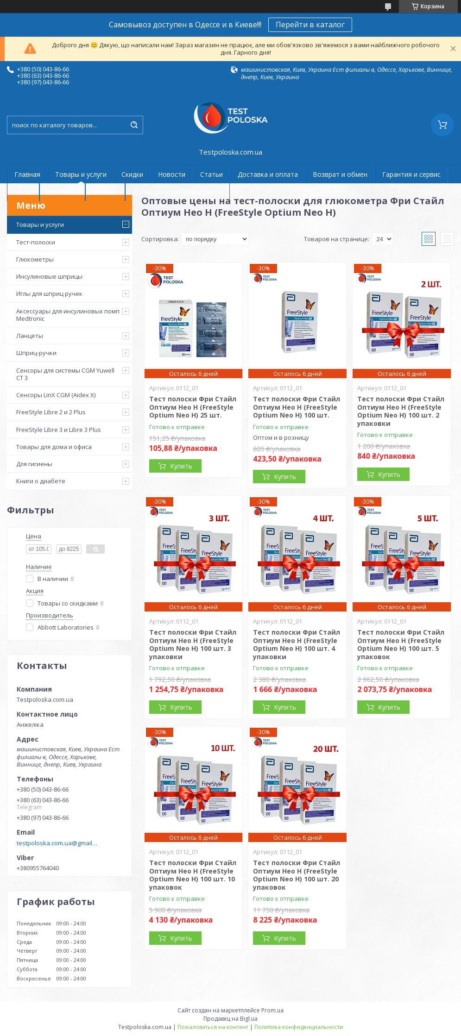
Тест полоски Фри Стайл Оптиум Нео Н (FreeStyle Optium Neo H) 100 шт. (296, 406)
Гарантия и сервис (411, 174)
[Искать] (134, 125)
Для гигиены (34, 464)
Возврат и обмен (340, 174)
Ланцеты (29, 335)
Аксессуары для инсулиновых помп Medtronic (68, 315)
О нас (23, 191)
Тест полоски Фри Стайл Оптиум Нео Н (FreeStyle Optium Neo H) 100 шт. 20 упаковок (296, 875)
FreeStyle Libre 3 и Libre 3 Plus (58, 429)
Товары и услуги (81, 174)
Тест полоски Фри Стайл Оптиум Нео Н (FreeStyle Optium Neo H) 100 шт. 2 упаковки (400, 411)
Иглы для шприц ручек (49, 293)
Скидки (132, 174)
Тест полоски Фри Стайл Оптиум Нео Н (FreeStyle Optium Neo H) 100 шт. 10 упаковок (192, 875)
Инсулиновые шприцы (49, 276)
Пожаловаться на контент (212, 1027)
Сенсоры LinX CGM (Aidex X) (55, 395)
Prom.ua (272, 1010)
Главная (27, 174)
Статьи (211, 174)
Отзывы (105, 191)
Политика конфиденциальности (298, 1027)
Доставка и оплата (268, 174)
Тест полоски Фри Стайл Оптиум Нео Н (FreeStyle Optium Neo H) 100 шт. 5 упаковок (400, 644)
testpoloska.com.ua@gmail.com (57, 843)
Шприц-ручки (36, 353)
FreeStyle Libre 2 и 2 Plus (51, 412)
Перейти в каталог (310, 24)
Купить (181, 466)
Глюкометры (35, 259)
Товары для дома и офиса (54, 447)
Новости (171, 174)
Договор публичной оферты (177, 191)
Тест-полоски (35, 242)
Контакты (62, 191)
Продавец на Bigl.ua (230, 1019)
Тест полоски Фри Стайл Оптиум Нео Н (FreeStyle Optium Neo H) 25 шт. (192, 406)
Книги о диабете (40, 481)
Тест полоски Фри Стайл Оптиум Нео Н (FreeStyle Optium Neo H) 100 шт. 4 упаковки (296, 644)
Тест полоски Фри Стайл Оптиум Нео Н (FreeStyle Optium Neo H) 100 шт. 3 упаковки (192, 644)
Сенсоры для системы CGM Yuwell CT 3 (65, 374)
